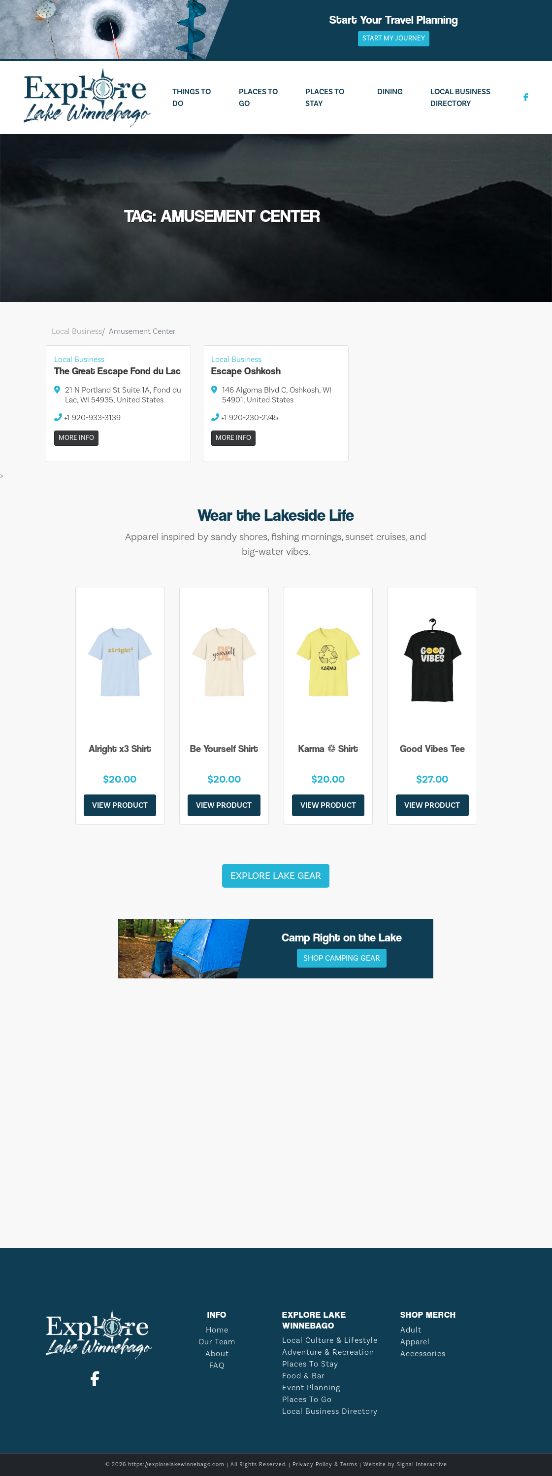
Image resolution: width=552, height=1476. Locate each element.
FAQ (217, 1365)
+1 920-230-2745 (244, 418)
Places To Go (258, 97)
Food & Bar (303, 1376)
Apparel (415, 1342)
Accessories (423, 1354)
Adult (411, 1330)
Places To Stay (324, 97)
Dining (390, 92)
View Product (120, 805)
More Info (76, 437)
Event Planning (311, 1388)
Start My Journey (393, 38)
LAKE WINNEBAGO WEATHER (276, 1188)
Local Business (77, 331)
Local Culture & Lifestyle (330, 1340)
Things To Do (191, 97)
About (217, 1354)
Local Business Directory (460, 97)
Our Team (216, 1342)
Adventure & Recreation (328, 1352)
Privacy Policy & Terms (324, 1464)
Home (217, 1330)
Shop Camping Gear (341, 958)
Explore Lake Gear (275, 875)
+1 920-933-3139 (87, 418)
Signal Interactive (422, 1464)
